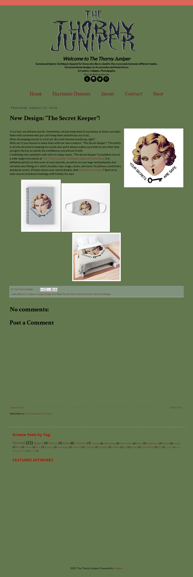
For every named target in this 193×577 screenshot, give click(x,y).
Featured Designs (71, 94)
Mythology (110, 443)
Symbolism (153, 443)
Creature (31, 294)
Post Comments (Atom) (38, 413)
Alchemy (49, 447)
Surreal (88, 294)
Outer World (147, 447)
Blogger (118, 568)
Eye (54, 294)
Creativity (89, 447)
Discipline (103, 447)
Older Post (176, 407)
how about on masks (90, 169)
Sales (66, 443)
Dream (176, 443)
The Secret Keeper (102, 294)
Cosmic (168, 447)
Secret (80, 294)
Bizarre (22, 294)
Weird (166, 443)
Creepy (39, 294)
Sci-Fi (38, 447)
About (107, 94)
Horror (53, 443)
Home (35, 94)
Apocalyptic (62, 447)
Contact (133, 94)
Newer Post (17, 407)
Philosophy (126, 443)
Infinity (134, 447)
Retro (73, 294)
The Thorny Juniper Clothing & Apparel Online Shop (73, 158)
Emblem (116, 447)
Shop (158, 94)
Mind (59, 294)
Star (160, 447)
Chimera (76, 447)
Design (47, 294)
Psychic (66, 294)
